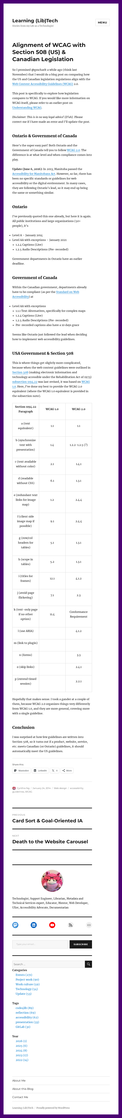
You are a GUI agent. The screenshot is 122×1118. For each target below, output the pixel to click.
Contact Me (20, 1097)
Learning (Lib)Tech (35, 20)
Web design (60, 788)
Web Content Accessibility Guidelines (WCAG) (42, 84)
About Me (19, 1080)
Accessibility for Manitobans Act (33, 173)
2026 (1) (21, 1041)
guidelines (18, 791)
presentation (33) (27, 1022)
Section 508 (20, 372)
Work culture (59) (28, 984)
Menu (102, 22)
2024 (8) (21, 1050)
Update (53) (24, 993)
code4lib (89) (25, 1008)
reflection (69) (26, 1012)
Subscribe (81, 944)
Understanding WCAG (26, 107)
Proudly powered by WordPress (53, 1108)
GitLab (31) (23, 1027)
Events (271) (24, 975)
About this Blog (22, 1088)
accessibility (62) (27, 1017)
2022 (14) (22, 1060)
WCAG (28, 791)
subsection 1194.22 (24, 381)
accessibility (76, 788)
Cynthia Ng (23, 788)
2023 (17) (22, 1055)
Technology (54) (27, 989)
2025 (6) (21, 1045)
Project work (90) (27, 979)
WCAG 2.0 (73, 150)
